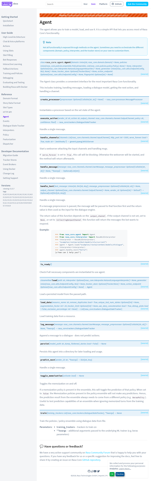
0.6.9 (9, 205)
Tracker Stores (10, 159)
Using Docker (9, 168)
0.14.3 (15, 194)
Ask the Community (137, 4)
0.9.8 (26, 203)
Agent (6, 116)
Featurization (9, 139)
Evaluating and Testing (14, 82)
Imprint (101, 475)
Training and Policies (13, 73)
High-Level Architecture (14, 36)
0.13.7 (10, 197)
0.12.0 (10, 203)
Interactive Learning (12, 64)
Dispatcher (8, 143)
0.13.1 (10, 200)
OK (112, 474)
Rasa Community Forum (98, 452)
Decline (119, 474)
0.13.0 (15, 200)
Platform (103, 4)
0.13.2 (5, 200)
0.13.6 (15, 197)
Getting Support (10, 177)
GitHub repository (91, 459)
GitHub (117, 4)
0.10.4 (21, 203)
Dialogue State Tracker (13, 125)
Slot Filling (8, 55)
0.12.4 (20, 200)
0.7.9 (5, 205)
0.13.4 (25, 197)
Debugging (8, 77)
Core (93, 4)
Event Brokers (9, 164)
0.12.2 (30, 200)
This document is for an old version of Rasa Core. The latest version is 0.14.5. (93, 15)
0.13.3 (30, 197)
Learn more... (125, 468)
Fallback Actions (10, 68)
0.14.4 (10, 194)
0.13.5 (20, 197)
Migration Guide (10, 155)
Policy (6, 134)
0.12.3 (25, 200)
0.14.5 (5, 194)
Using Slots (8, 50)
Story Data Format (11, 102)
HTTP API (7, 111)
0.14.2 (20, 194)
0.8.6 (30, 203)
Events (6, 121)
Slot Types (8, 107)
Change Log (8, 173)
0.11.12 (15, 203)
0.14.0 (30, 194)
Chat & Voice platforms (14, 41)
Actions (6, 45)
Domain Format (10, 98)
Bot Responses (10, 59)
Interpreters (8, 130)
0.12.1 (5, 203)
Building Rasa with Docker (15, 86)
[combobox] (64, 4)
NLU (85, 4)
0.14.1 (25, 194)
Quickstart (8, 20)
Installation (8, 25)
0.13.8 (5, 197)
